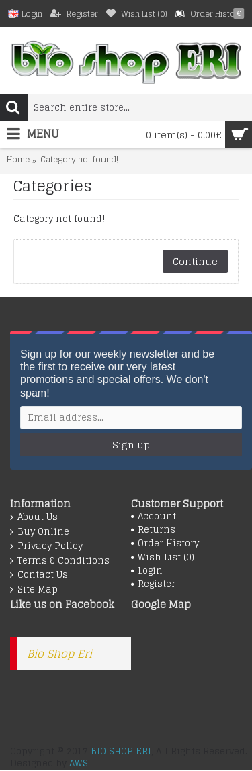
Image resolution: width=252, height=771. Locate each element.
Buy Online (39, 532)
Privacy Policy (46, 546)
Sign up (131, 444)
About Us (34, 517)
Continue (195, 261)
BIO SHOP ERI (121, 751)
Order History (165, 543)
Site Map (34, 590)
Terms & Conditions (60, 561)
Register (153, 584)
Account (153, 517)
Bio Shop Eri (59, 653)
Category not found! (79, 160)
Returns (153, 530)
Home (18, 160)
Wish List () (162, 558)
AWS (78, 763)
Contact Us (39, 575)
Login (147, 571)
